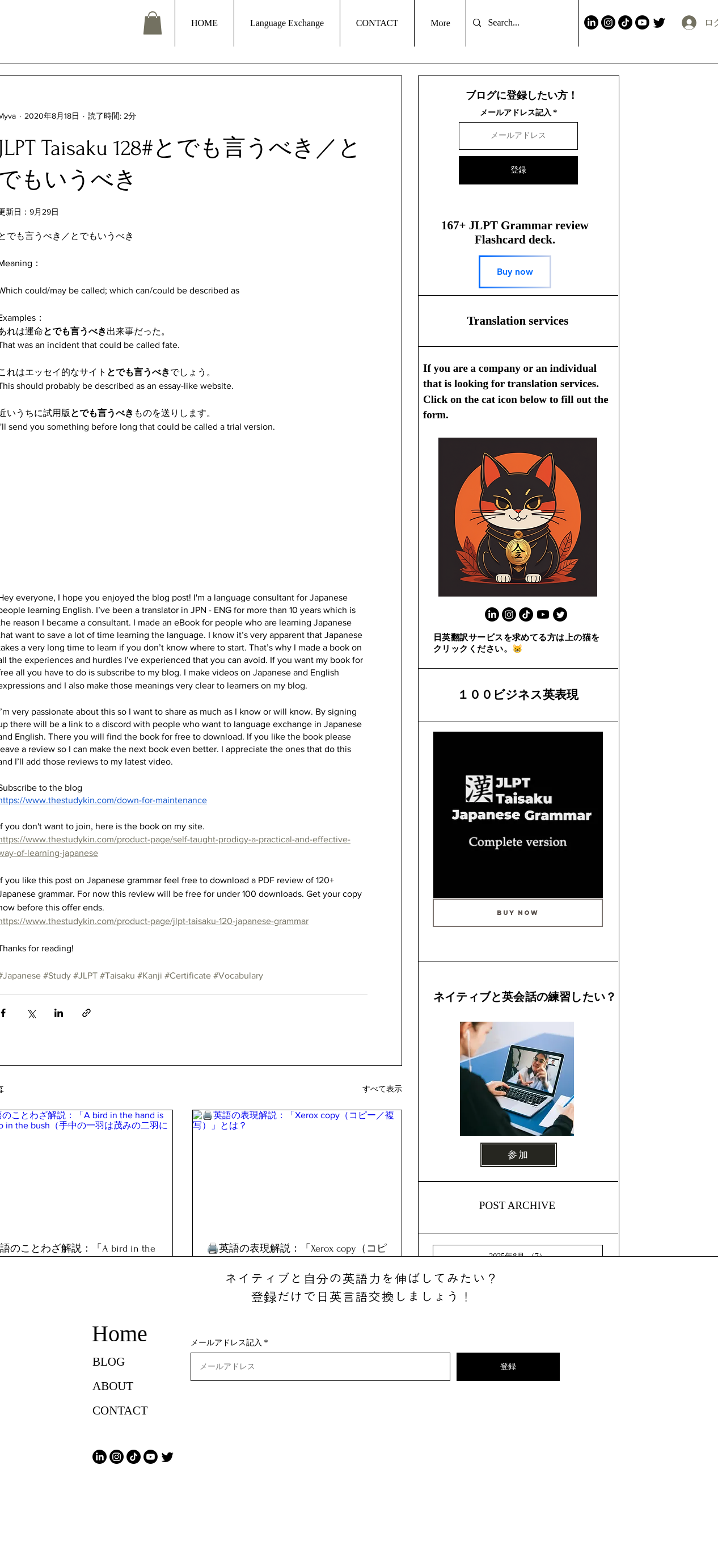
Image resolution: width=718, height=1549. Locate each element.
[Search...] (521, 23)
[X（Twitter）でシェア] (31, 1013)
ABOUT (112, 1386)
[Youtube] (642, 22)
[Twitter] (659, 22)
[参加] (518, 1155)
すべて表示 (382, 1088)
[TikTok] (625, 22)
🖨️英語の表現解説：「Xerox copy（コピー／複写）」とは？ (296, 1255)
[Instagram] (608, 22)
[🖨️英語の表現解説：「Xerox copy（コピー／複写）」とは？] (297, 1169)
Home (119, 1333)
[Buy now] (515, 271)
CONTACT (119, 1410)
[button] (152, 23)
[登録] (518, 170)
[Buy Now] (518, 913)
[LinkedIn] (591, 22)
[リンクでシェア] (86, 1013)
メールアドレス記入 (515, 113)
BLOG (108, 1362)
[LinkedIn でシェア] (58, 1013)
